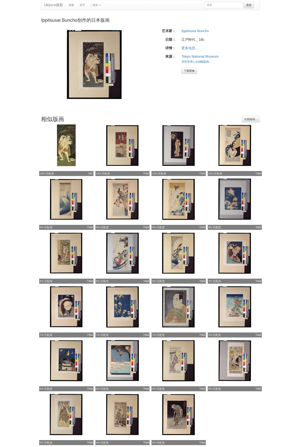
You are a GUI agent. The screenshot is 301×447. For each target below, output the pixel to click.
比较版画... (250, 119)
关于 (82, 5)
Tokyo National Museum (200, 56)
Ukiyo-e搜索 (53, 5)
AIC (90, 173)
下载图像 (189, 70)
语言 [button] (96, 5)
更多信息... (189, 48)
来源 (71, 5)
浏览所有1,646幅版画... (196, 61)
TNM (146, 173)
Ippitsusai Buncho (195, 31)
